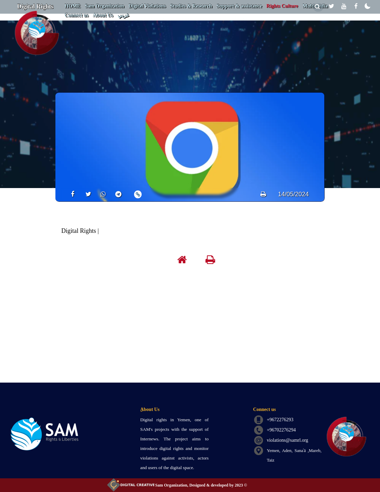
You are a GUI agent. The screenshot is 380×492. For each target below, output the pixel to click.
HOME (72, 6)
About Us (103, 15)
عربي (123, 15)
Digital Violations (147, 6)
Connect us (77, 15)
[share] (70, 194)
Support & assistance (239, 6)
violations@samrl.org (287, 440)
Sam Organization (104, 6)
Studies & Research (191, 6)
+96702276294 (281, 430)
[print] (263, 194)
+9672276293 (280, 419)
